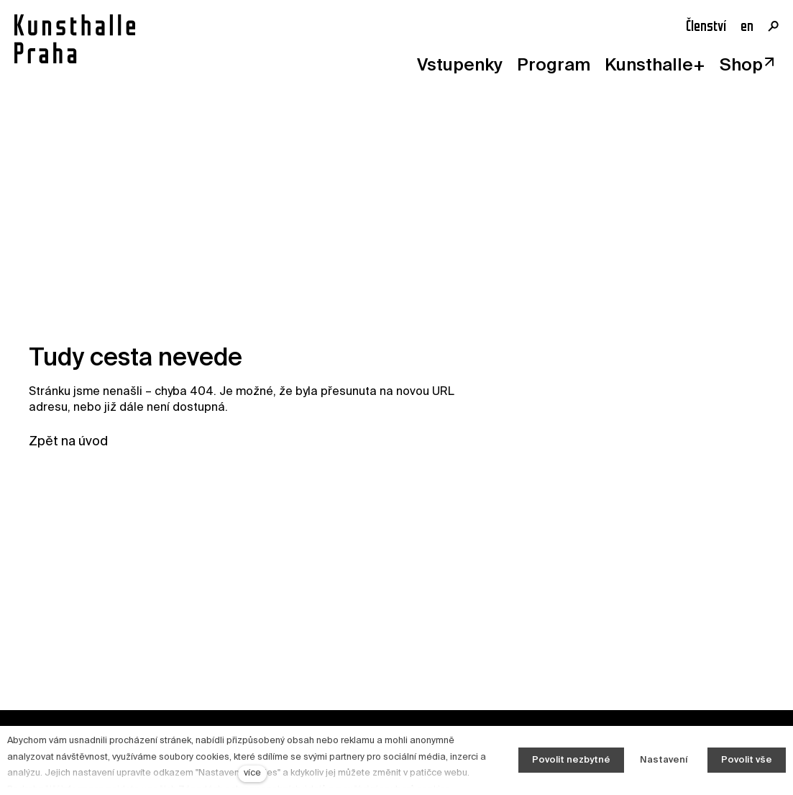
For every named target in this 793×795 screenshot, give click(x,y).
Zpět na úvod (68, 441)
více (252, 773)
